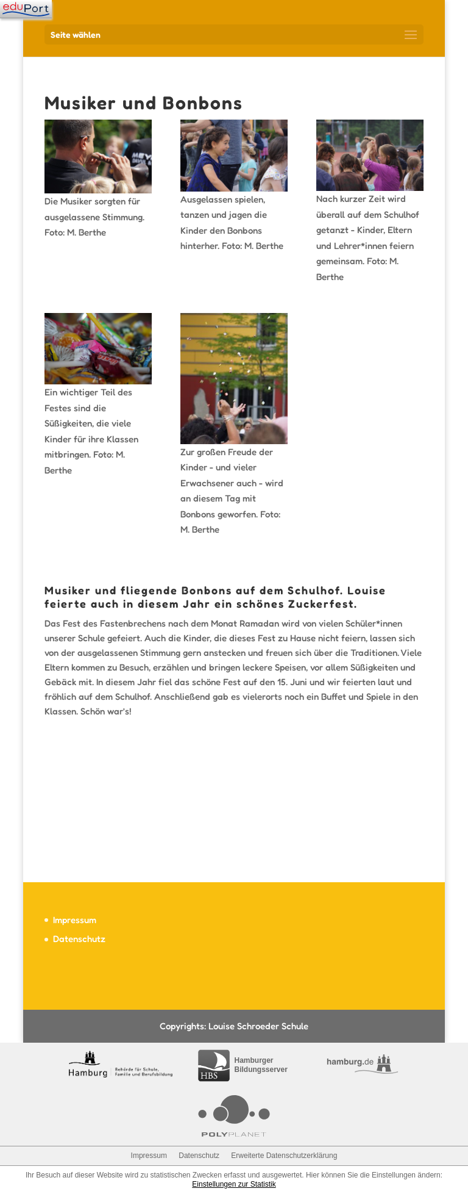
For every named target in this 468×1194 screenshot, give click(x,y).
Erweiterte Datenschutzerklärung (284, 1155)
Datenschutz (79, 938)
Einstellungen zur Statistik (233, 1184)
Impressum (74, 920)
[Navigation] (26, 9)
